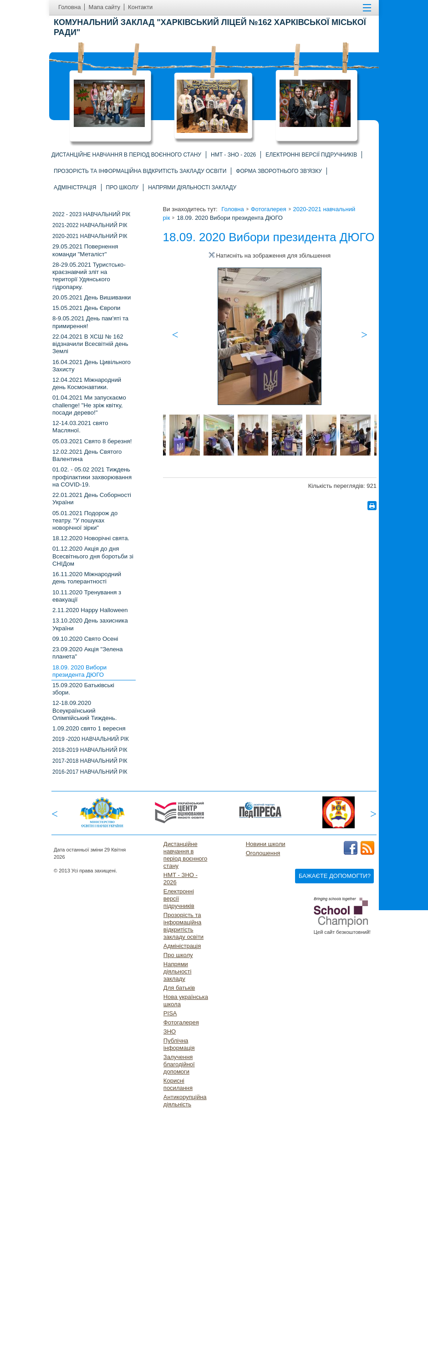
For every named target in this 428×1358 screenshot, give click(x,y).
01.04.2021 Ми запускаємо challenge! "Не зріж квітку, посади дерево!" (89, 405)
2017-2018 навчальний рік (89, 761)
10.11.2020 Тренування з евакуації (86, 596)
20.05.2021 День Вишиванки (91, 297)
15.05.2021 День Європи (86, 307)
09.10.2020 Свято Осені (85, 638)
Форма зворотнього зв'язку (279, 171)
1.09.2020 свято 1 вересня (89, 728)
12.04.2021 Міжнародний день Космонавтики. (86, 383)
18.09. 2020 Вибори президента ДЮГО (79, 671)
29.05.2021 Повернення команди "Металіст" (85, 250)
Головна (232, 209)
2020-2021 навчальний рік (89, 236)
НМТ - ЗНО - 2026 (233, 155)
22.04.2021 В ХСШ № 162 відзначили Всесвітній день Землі (90, 344)
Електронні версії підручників (311, 155)
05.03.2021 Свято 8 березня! (92, 441)
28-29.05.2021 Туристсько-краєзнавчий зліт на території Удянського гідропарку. (89, 275)
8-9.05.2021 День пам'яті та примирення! (90, 322)
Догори (384, 1352)
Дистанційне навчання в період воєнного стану (126, 155)
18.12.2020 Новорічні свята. (90, 538)
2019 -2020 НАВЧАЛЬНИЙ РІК (90, 739)
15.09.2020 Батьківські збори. (83, 689)
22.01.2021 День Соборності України (91, 499)
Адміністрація (75, 187)
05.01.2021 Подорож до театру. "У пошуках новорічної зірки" (84, 520)
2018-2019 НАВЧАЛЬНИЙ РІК (89, 750)
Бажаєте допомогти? (335, 875)
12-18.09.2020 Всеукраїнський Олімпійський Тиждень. (84, 710)
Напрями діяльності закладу (192, 187)
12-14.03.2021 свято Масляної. (80, 427)
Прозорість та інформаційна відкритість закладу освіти (140, 171)
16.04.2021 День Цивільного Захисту (91, 366)
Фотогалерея (268, 209)
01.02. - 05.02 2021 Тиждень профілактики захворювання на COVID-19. (92, 476)
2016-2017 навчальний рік (89, 772)
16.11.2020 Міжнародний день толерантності (86, 578)
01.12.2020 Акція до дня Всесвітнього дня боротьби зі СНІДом (92, 556)
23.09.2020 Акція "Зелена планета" (87, 653)
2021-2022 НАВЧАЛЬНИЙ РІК (89, 225)
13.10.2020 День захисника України (90, 624)
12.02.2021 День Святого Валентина (87, 455)
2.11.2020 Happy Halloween (90, 610)
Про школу (122, 187)
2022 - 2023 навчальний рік (91, 214)
